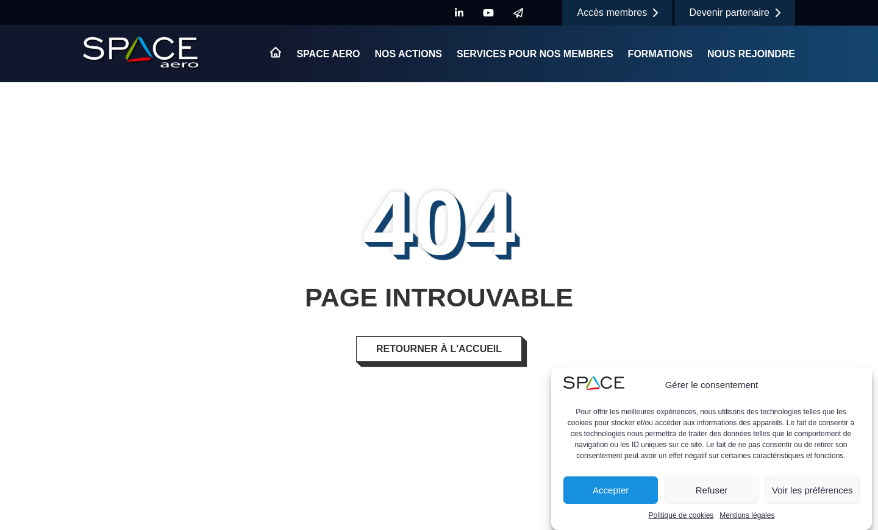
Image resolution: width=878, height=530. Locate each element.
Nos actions (408, 54)
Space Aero (328, 54)
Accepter (611, 491)
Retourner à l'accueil (439, 349)
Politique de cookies (681, 516)
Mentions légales (746, 516)
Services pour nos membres (535, 54)
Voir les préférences (812, 491)
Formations (660, 54)
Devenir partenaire (734, 12)
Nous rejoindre (751, 54)
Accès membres (617, 12)
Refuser (712, 491)
